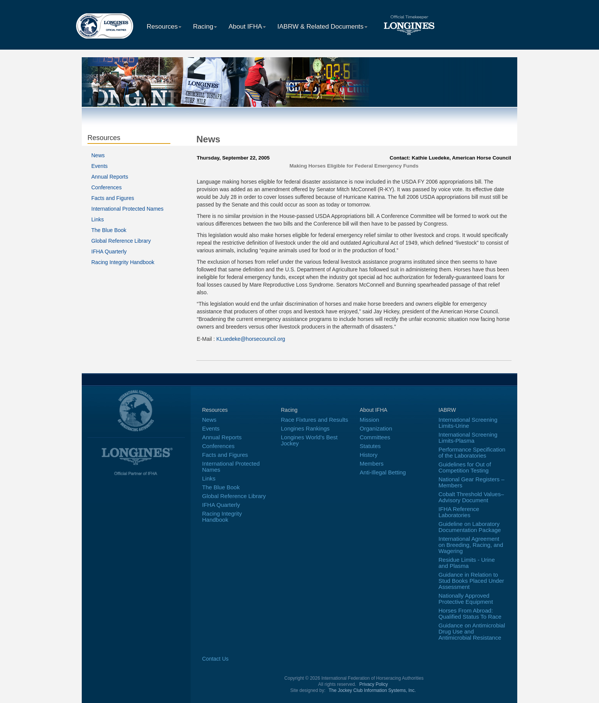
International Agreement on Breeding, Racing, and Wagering (471, 544)
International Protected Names (127, 209)
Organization (376, 428)
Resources (164, 26)
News (98, 155)
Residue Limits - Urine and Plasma (467, 562)
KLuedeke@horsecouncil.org (250, 339)
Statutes (370, 446)
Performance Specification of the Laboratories (472, 452)
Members (372, 463)
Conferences (106, 187)
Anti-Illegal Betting (383, 472)
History (369, 454)
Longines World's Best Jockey (309, 440)
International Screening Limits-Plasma (468, 437)
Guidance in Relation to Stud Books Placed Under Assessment (471, 580)
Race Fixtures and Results (314, 419)
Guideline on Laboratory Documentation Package (470, 527)
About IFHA (247, 26)
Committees (375, 437)
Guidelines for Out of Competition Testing (465, 467)
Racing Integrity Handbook (122, 262)
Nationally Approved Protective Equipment (466, 598)
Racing (205, 26)
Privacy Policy (373, 684)
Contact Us (215, 659)
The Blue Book (108, 230)
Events (99, 166)
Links (97, 219)
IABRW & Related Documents (322, 26)
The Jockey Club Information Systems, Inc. (372, 690)
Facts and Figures (112, 198)
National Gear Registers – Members (472, 482)
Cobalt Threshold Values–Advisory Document (471, 497)
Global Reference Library (121, 241)
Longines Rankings (305, 428)
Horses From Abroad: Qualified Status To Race (470, 613)
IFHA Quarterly (109, 251)
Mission (369, 419)
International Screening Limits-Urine (468, 422)
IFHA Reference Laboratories (459, 512)
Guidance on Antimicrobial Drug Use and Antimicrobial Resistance (472, 631)
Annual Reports (109, 177)
